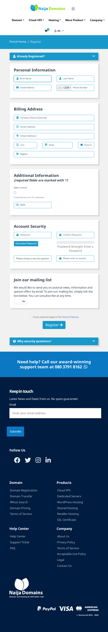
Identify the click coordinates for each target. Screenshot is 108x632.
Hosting (54, 20)
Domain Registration (23, 490)
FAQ (12, 548)
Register (54, 325)
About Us (63, 536)
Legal (60, 560)
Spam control (20, 188)
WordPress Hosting (70, 502)
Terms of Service (70, 317)
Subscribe (15, 431)
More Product (74, 20)
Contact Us (64, 566)
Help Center (18, 536)
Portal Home (17, 42)
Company (96, 20)
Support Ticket (19, 542)
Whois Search (19, 502)
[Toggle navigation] (73, 7)
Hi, (58, 30)
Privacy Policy (66, 542)
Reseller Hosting (68, 514)
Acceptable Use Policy (71, 554)
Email (12, 405)
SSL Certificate (66, 520)
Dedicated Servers (69, 496)
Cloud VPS (35, 20)
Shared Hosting (67, 508)
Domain (17, 20)
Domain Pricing (20, 508)
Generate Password (26, 243)
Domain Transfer (21, 496)
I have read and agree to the (54, 317)
